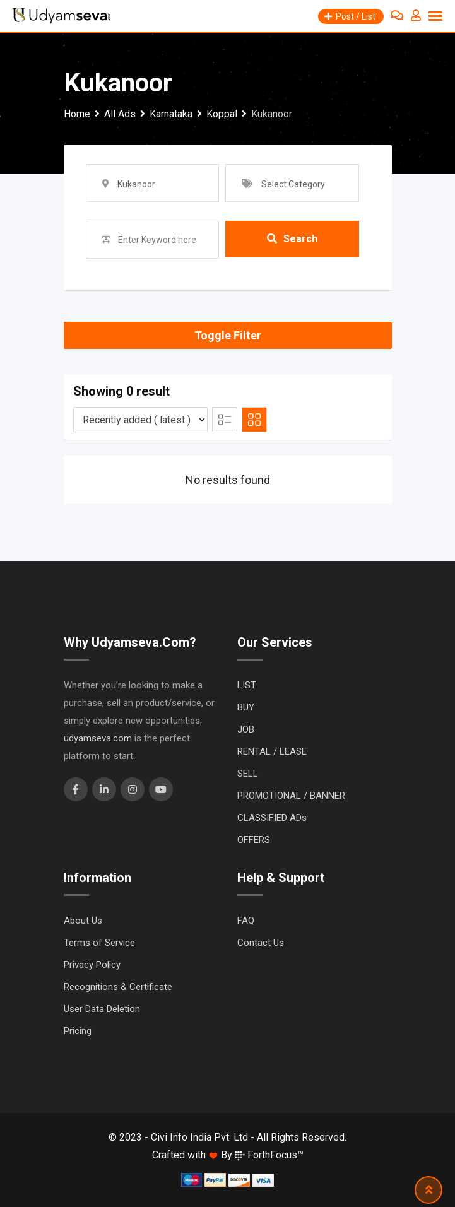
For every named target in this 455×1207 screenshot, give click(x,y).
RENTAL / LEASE (272, 751)
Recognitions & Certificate (118, 986)
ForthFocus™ (269, 1155)
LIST (246, 685)
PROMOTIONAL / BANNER (291, 795)
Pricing (78, 1031)
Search (292, 239)
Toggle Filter (227, 335)
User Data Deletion (102, 1009)
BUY (245, 707)
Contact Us (260, 942)
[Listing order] (140, 419)
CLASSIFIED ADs (272, 817)
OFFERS (253, 839)
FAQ (245, 920)
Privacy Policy (92, 964)
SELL (247, 773)
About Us (83, 920)
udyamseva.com (98, 738)
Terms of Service (99, 942)
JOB (245, 729)
